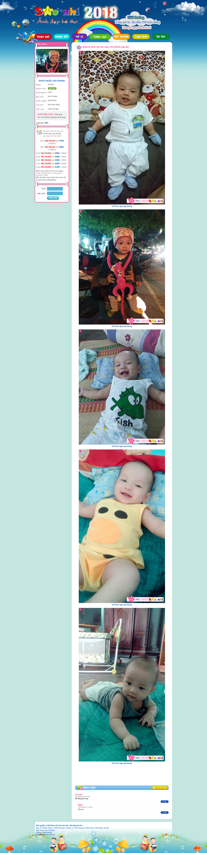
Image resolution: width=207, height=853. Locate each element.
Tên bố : (40, 105)
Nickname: (41, 92)
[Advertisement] (98, 777)
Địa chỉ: (40, 96)
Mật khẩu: (41, 193)
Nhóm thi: (41, 88)
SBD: (38, 84)
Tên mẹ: (40, 109)
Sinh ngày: (41, 100)
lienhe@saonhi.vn (48, 835)
